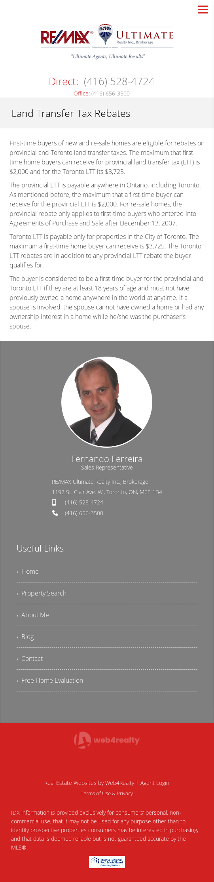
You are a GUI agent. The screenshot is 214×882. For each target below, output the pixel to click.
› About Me (33, 615)
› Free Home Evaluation (50, 680)
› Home (28, 571)
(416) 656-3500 (84, 513)
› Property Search (41, 593)
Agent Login (154, 783)
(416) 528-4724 (84, 502)
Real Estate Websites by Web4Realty (89, 783)
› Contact (30, 658)
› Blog (25, 636)
